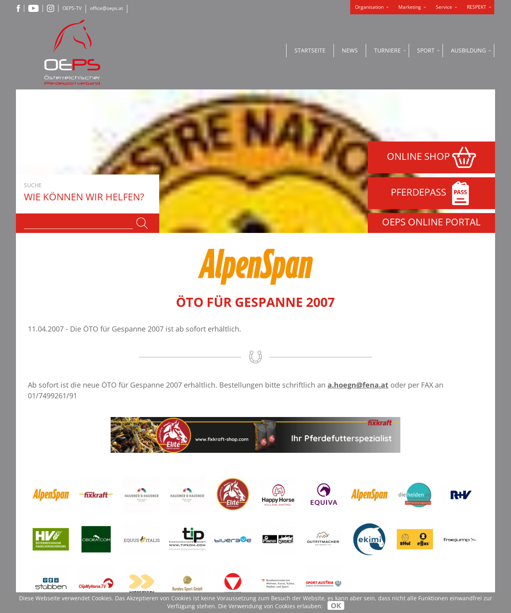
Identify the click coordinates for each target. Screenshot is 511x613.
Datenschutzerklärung (292, 504)
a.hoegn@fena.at (358, 241)
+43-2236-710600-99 (188, 544)
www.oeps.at (167, 569)
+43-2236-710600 (185, 535)
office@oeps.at (106, 8)
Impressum (272, 514)
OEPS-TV (72, 8)
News (350, 50)
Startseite (310, 50)
